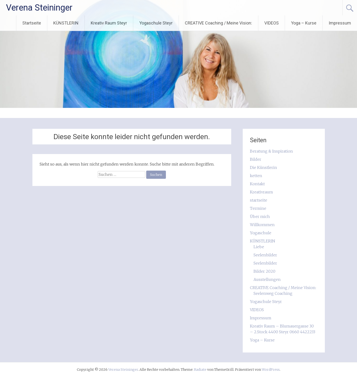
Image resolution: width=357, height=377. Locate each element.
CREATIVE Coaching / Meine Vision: (218, 22)
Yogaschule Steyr (156, 22)
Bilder (255, 159)
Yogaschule (260, 232)
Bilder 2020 (264, 271)
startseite (258, 200)
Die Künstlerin (263, 167)
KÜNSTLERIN (66, 22)
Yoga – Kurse (303, 22)
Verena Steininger (39, 8)
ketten (256, 175)
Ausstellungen (267, 279)
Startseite (31, 22)
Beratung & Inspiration (271, 151)
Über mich (260, 216)
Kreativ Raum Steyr (109, 22)
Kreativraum (261, 192)
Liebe (259, 246)
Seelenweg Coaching (273, 293)
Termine (258, 208)
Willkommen (262, 224)
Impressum (340, 22)
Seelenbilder (265, 255)
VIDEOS (271, 22)
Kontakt (257, 183)
